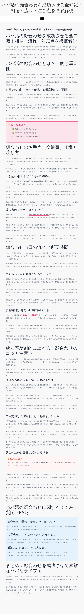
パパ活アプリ (21, 74)
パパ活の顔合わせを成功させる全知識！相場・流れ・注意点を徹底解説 (42, 8)
